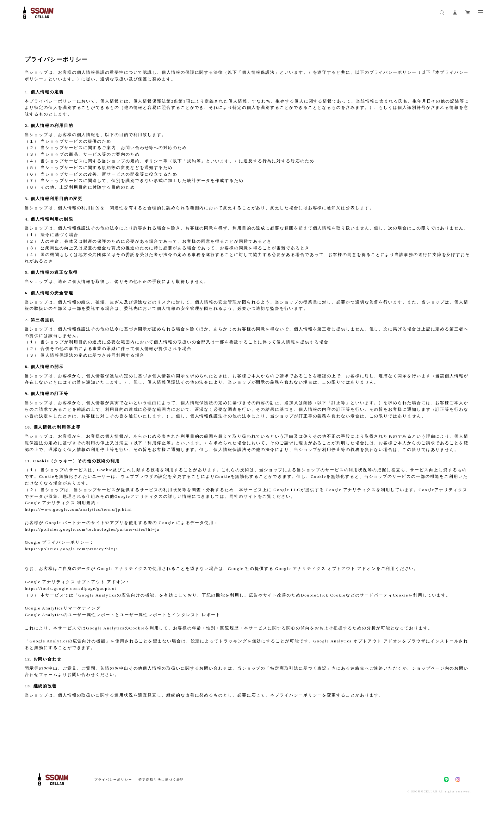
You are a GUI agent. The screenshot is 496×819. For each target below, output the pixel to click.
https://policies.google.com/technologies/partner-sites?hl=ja (92, 529)
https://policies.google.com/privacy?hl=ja (71, 549)
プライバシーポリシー (113, 779)
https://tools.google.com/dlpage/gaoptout (70, 588)
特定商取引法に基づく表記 (161, 779)
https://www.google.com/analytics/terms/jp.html (78, 509)
